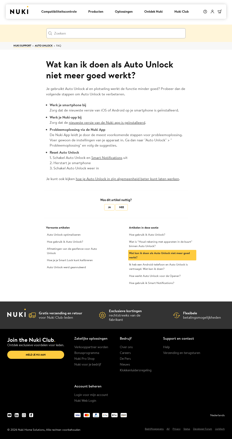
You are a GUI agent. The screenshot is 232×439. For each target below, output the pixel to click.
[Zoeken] (116, 33)
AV (168, 429)
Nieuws (125, 364)
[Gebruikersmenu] (212, 11)
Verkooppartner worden (91, 347)
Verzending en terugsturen (181, 352)
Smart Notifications (106, 157)
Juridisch (220, 429)
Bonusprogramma (86, 352)
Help (166, 347)
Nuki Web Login (85, 400)
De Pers (125, 358)
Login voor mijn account (91, 394)
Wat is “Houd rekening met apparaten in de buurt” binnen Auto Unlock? (160, 243)
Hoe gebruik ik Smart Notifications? (151, 283)
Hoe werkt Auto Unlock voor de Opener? (155, 276)
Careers (125, 352)
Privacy (177, 429)
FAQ (58, 45)
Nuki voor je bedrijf (87, 364)
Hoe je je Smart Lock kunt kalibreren (70, 260)
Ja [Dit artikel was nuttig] (109, 207)
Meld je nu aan (36, 354)
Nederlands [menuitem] (217, 415)
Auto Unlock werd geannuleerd (66, 267)
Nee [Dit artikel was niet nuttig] (121, 207)
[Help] (205, 11)
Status (186, 429)
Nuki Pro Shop (84, 358)
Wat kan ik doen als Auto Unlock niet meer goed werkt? (159, 255)
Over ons (126, 347)
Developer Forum (202, 429)
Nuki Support (22, 45)
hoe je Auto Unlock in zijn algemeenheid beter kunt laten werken (127, 178)
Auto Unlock (44, 45)
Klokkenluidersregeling (136, 370)
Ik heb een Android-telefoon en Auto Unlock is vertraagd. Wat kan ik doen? (158, 266)
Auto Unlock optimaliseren (64, 234)
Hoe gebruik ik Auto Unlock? (65, 241)
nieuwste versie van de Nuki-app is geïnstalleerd (107, 122)
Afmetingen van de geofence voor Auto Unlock (72, 250)
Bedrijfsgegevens (154, 429)
